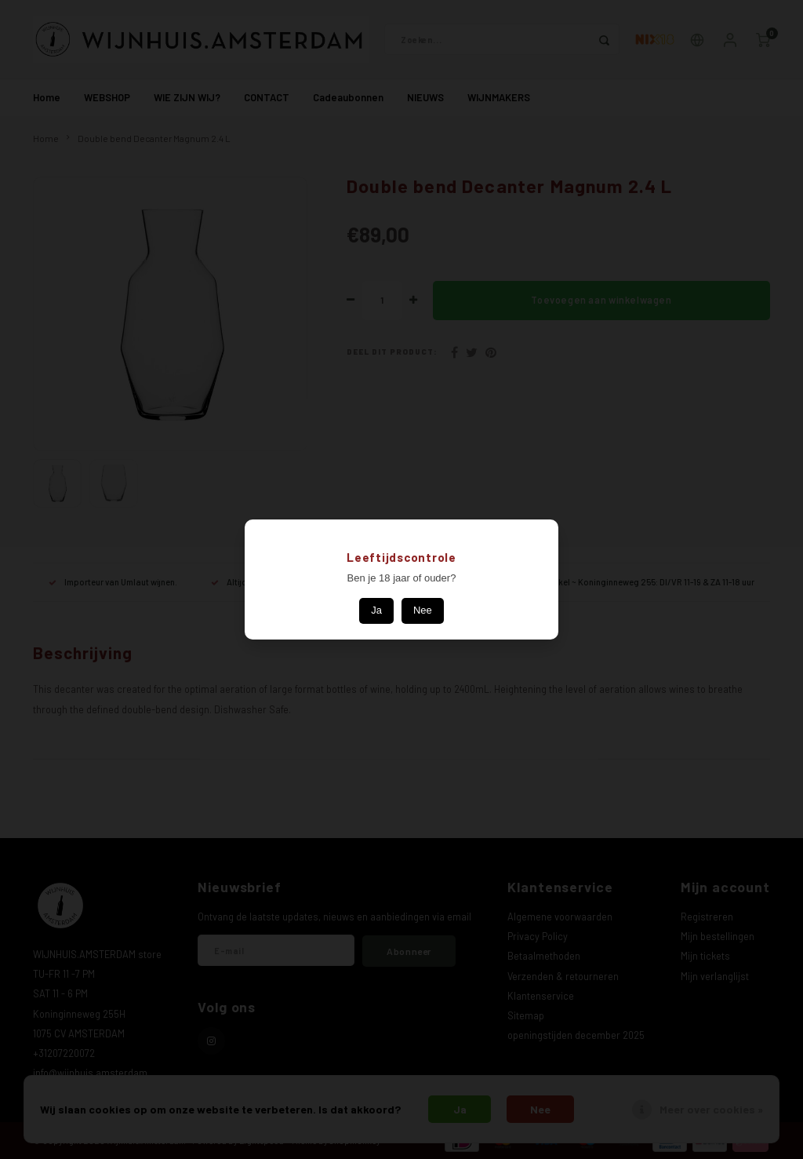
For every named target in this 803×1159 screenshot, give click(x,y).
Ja (376, 610)
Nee (422, 610)
